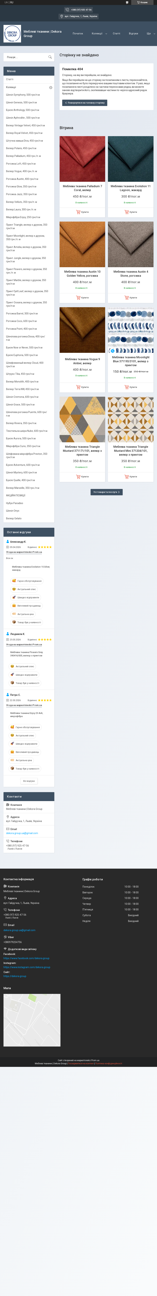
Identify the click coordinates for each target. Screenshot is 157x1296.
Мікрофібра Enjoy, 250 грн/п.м (23, 217)
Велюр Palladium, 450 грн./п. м (23, 156)
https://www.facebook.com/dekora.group (26, 958)
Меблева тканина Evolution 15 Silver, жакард (31, 568)
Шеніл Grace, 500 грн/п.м (20, 404)
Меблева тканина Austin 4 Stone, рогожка (131, 273)
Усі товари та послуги (105, 492)
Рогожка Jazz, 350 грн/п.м (21, 194)
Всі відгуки (29, 781)
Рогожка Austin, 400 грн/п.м (22, 179)
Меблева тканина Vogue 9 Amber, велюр (82, 361)
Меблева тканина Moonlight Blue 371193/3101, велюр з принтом (130, 361)
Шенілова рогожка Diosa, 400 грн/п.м (25, 338)
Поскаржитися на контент (81, 1063)
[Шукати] (50, 57)
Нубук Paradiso (14, 503)
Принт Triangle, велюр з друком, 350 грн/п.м (26, 226)
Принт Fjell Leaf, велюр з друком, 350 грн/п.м (27, 293)
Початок (78, 33)
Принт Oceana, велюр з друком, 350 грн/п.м (26, 304)
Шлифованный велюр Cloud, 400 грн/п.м (24, 364)
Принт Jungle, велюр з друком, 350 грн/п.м (26, 260)
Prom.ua (95, 1060)
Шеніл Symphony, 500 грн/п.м (23, 94)
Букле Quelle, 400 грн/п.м (20, 480)
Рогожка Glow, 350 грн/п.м (21, 186)
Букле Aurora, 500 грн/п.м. (21, 438)
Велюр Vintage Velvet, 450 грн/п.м (25, 125)
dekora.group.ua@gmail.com (22, 833)
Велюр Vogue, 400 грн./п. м (21, 171)
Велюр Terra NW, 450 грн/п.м (22, 389)
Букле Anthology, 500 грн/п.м (22, 110)
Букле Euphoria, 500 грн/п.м (22, 355)
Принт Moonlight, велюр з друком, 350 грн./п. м (25, 237)
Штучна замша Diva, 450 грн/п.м (24, 140)
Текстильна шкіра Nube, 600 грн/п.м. (27, 430)
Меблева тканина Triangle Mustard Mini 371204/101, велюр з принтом (130, 450)
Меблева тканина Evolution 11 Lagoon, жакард (131, 188)
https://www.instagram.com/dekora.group (27, 967)
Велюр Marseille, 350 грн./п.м (22, 488)
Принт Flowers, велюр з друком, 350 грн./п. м (26, 271)
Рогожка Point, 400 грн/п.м (21, 328)
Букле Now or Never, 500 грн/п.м (24, 347)
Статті (116, 33)
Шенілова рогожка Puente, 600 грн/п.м (26, 414)
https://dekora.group (15, 976)
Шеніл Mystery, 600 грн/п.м (21, 472)
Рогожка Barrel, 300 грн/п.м (22, 313)
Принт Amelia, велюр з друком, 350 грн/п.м (26, 249)
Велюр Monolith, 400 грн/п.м (22, 381)
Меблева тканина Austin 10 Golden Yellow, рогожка (82, 273)
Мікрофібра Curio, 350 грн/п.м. (23, 446)
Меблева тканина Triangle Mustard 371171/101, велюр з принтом (82, 450)
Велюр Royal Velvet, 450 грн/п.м (24, 133)
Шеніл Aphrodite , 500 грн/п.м (23, 117)
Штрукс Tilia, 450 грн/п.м (20, 373)
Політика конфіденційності (108, 1063)
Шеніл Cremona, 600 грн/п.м (22, 396)
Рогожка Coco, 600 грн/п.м (21, 321)
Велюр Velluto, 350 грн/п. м (21, 202)
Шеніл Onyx (12, 510)
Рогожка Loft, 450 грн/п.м (21, 163)
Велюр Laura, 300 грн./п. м (21, 209)
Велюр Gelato (14, 518)
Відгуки (133, 33)
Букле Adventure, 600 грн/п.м (23, 465)
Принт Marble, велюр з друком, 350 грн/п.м (26, 282)
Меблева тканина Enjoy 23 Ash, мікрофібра (26, 715)
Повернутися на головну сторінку (86, 102)
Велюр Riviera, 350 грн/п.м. (21, 423)
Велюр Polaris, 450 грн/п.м (21, 148)
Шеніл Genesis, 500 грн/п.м (21, 102)
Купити (85, 212)
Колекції (97, 33)
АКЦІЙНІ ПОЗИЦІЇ (15, 495)
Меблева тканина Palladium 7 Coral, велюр (82, 188)
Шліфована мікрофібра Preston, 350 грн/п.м (26, 455)
